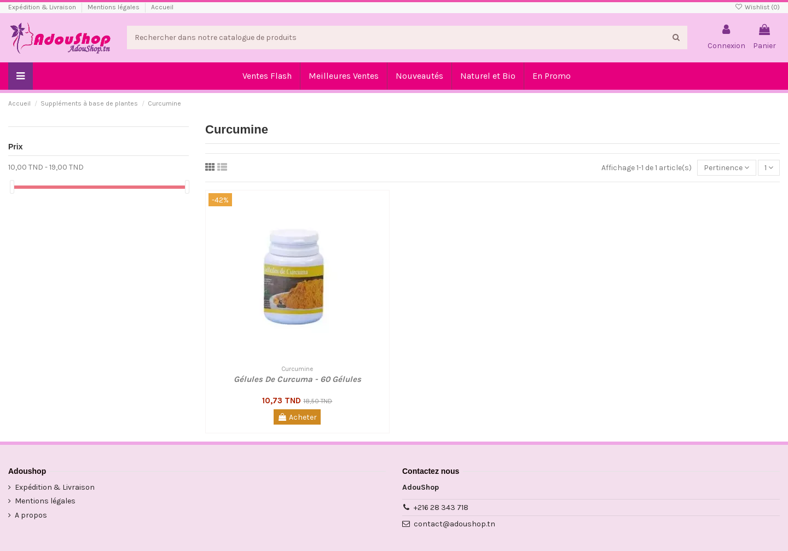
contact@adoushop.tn (454, 524)
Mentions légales (114, 7)
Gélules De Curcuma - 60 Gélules (297, 379)
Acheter (297, 417)
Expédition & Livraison (43, 7)
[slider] (12, 187)
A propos (31, 515)
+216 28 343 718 (441, 507)
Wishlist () (757, 7)
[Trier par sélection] (726, 168)
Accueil (162, 7)
